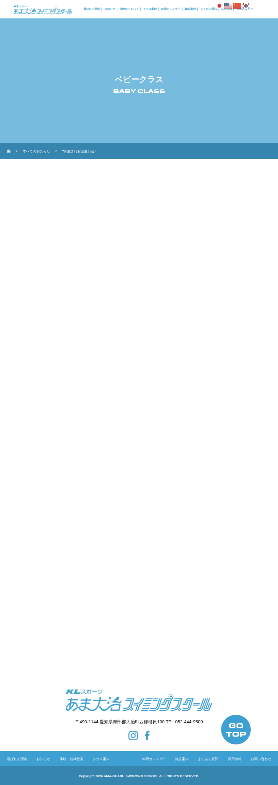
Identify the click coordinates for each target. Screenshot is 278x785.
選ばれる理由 (91, 9)
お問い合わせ (261, 759)
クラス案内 (150, 9)
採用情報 (235, 759)
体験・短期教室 (71, 759)
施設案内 (190, 9)
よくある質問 (208, 9)
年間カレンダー (170, 9)
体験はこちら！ (129, 9)
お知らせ (109, 9)
